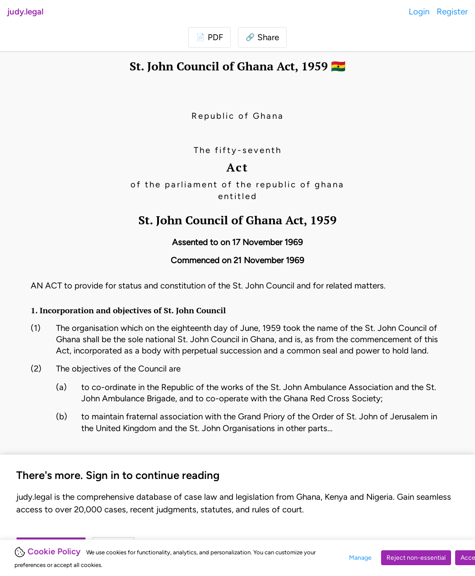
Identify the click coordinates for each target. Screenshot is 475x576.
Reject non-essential (416, 558)
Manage (360, 558)
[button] (262, 37)
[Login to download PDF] (209, 37)
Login (419, 11)
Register (452, 11)
